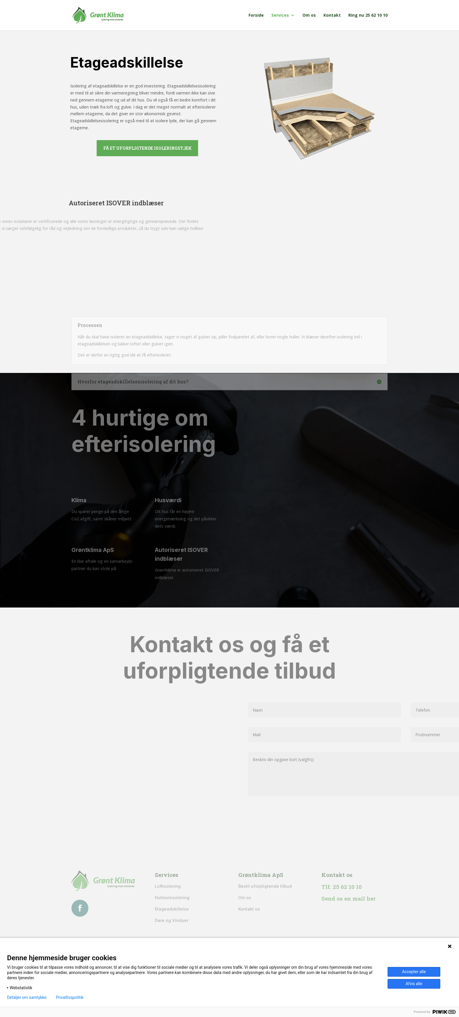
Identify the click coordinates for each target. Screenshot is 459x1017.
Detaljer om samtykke (27, 997)
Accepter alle (414, 971)
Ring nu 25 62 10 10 (368, 15)
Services (280, 15)
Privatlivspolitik (69, 997)
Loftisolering (168, 886)
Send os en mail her (348, 898)
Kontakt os (249, 908)
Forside (256, 15)
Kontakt (332, 15)
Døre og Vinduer (171, 920)
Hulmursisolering (172, 897)
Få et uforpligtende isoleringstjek (177, 148)
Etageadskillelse (172, 908)
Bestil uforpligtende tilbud (265, 886)
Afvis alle (414, 983)
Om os (309, 15)
